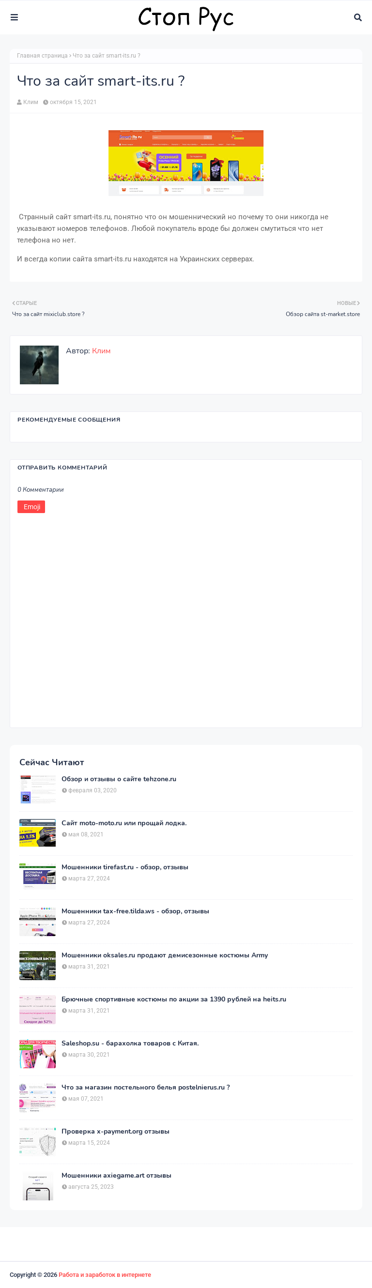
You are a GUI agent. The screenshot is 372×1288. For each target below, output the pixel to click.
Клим (30, 102)
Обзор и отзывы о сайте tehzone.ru (119, 779)
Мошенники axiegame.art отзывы (116, 1175)
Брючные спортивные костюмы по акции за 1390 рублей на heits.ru (174, 999)
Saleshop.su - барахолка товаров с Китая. (130, 1043)
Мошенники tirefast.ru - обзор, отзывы (125, 867)
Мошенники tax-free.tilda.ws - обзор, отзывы (135, 911)
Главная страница (42, 55)
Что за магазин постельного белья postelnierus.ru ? (146, 1087)
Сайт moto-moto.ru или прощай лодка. (124, 823)
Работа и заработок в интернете (105, 1274)
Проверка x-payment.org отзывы (116, 1131)
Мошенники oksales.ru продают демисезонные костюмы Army (165, 955)
